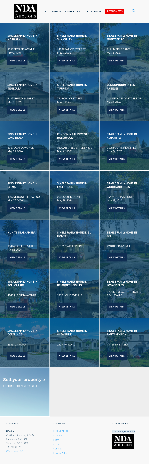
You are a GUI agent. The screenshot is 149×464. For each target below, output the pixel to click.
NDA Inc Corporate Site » (123, 431)
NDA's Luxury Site (15, 451)
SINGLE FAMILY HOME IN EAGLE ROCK (72, 185)
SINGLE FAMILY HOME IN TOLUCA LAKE (22, 283)
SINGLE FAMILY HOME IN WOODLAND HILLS (122, 185)
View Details (17, 60)
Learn (69, 11)
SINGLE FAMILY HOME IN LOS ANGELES (122, 283)
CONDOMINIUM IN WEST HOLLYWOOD (72, 135)
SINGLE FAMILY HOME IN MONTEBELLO (122, 37)
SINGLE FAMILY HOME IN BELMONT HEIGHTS (72, 283)
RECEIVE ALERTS (115, 11)
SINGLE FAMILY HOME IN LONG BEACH (22, 135)
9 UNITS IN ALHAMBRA (21, 232)
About (82, 11)
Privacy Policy (60, 453)
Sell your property (24, 379)
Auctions (53, 11)
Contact (97, 11)
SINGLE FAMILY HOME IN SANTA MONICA (122, 332)
